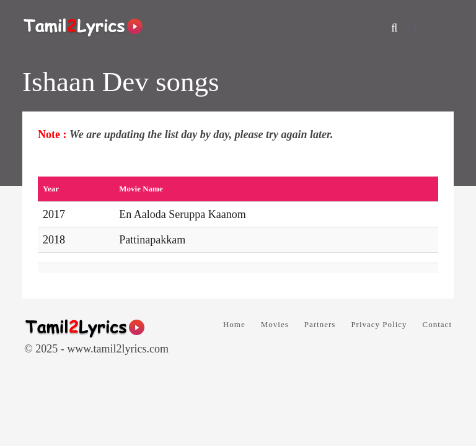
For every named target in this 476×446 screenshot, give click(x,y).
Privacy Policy (379, 324)
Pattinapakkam (152, 240)
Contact (437, 324)
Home (234, 324)
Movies (275, 324)
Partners (320, 324)
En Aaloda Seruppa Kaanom (182, 214)
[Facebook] (414, 27)
